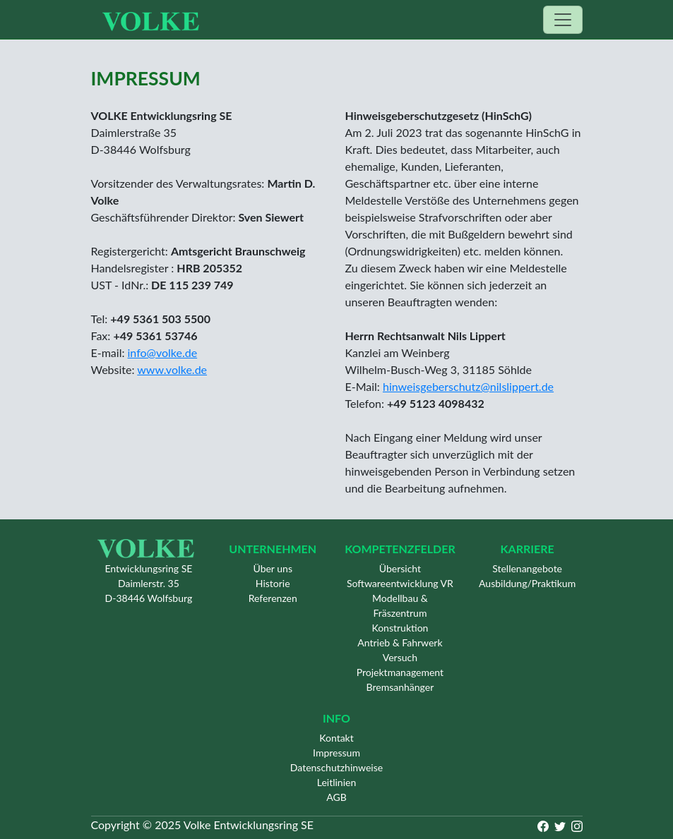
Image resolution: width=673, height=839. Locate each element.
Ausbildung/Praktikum (527, 583)
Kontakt (336, 738)
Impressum (336, 753)
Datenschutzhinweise (336, 767)
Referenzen (273, 598)
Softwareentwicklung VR (400, 583)
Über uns (272, 568)
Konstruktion (399, 628)
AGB (336, 797)
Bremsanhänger (400, 687)
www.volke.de (172, 369)
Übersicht (400, 568)
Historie (273, 583)
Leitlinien (337, 782)
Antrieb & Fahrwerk (399, 642)
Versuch (400, 657)
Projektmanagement (400, 672)
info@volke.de (163, 352)
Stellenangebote (527, 568)
